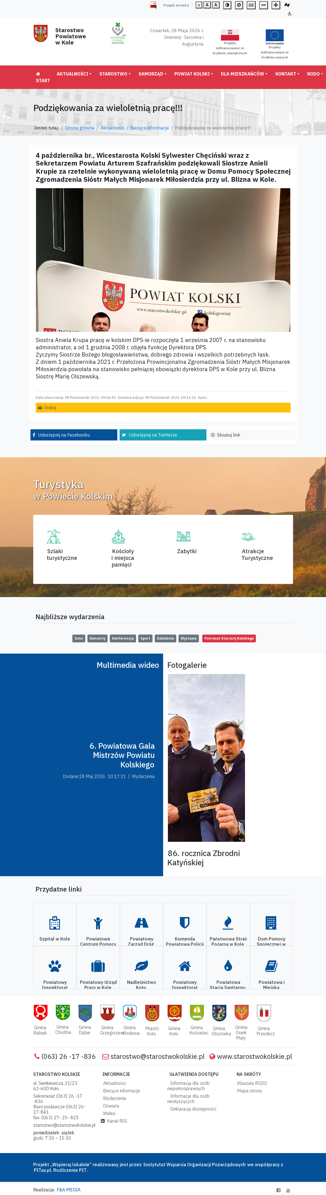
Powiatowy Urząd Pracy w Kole (98, 984)
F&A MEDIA (68, 1189)
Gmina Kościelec (198, 1030)
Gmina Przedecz (265, 1031)
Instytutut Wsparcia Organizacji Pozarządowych (194, 1164)
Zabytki (187, 551)
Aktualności (72, 74)
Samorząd (151, 74)
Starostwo (113, 74)
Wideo (108, 1113)
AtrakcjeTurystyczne (257, 554)
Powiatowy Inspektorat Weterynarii (55, 987)
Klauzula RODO (251, 1083)
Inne (79, 638)
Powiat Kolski (192, 74)
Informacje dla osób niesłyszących (188, 1098)
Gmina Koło (174, 1031)
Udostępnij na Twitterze (153, 435)
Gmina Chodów (63, 1029)
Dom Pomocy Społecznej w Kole (271, 944)
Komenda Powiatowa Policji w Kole (185, 944)
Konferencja (123, 638)
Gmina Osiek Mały (241, 1032)
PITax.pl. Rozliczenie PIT (60, 1170)
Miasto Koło (152, 1031)
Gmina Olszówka (221, 1031)
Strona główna (79, 128)
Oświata (110, 1106)
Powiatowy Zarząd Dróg (141, 941)
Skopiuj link (228, 435)
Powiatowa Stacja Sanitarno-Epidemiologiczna (228, 987)
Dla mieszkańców (242, 74)
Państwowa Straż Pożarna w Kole (228, 941)
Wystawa (189, 638)
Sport (145, 638)
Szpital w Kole (54, 939)
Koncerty (97, 638)
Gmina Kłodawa (131, 1030)
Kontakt (285, 74)
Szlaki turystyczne (62, 554)
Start (43, 77)
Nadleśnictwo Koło (141, 984)
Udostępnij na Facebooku (64, 435)
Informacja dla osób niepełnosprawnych (188, 1085)
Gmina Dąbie (85, 1029)
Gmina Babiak (40, 1030)
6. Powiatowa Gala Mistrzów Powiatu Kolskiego (122, 755)
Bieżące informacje (149, 128)
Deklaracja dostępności (192, 1109)
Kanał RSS (114, 1121)
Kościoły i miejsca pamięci (122, 557)
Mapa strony (248, 1090)
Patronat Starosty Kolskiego (229, 638)
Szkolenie (165, 638)
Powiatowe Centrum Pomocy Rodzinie (98, 944)
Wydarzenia (113, 1098)
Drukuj (50, 407)
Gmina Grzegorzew (112, 1030)
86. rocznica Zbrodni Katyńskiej (203, 858)
